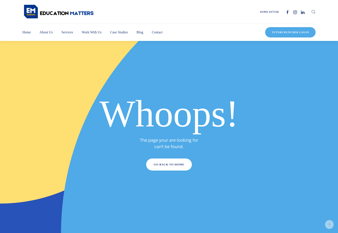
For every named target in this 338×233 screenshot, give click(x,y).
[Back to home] (59, 11)
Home (26, 32)
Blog (139, 32)
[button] (313, 12)
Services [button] (67, 32)
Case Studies (119, 32)
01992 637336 (269, 11)
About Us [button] (46, 32)
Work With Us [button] (92, 32)
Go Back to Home (169, 164)
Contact (157, 32)
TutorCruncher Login (290, 32)
